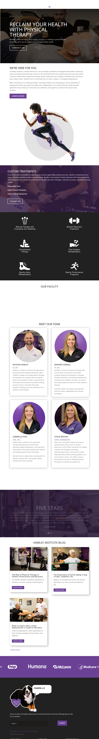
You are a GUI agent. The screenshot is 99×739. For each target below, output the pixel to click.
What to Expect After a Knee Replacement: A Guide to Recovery (27, 627)
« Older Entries (15, 650)
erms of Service (24, 731)
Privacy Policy (14, 731)
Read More (18, 587)
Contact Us (15, 201)
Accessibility (33, 731)
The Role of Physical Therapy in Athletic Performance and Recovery (27, 575)
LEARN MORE (18, 96)
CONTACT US (18, 47)
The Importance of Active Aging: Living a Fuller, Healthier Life (70, 575)
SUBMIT (62, 723)
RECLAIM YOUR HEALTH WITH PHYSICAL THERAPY (38, 29)
